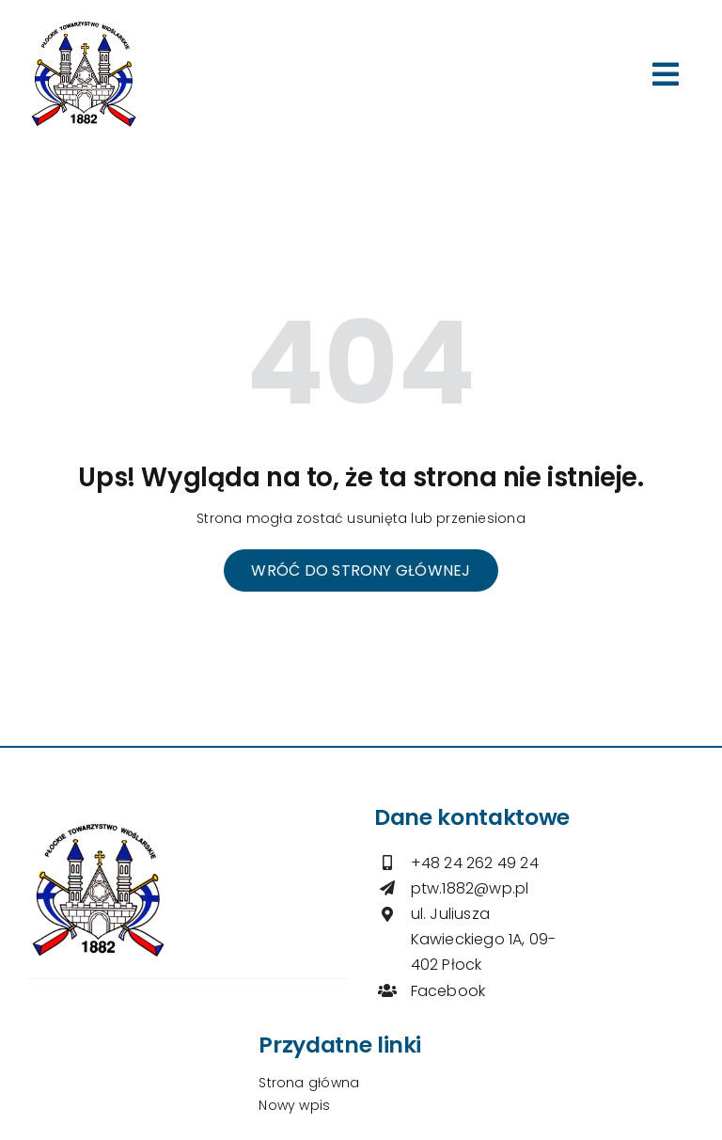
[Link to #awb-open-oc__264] (665, 74)
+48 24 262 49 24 (475, 863)
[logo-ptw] (84, 25)
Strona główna (309, 1082)
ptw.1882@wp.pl (470, 888)
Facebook (448, 991)
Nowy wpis (294, 1105)
